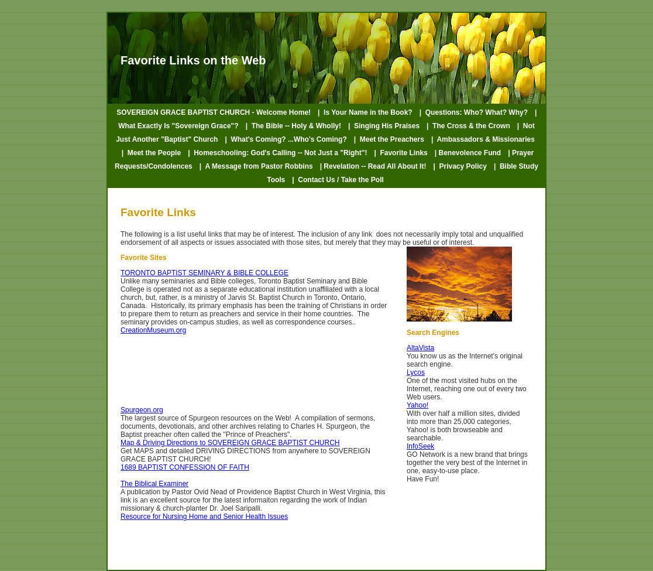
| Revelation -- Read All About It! (373, 166)
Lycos (416, 372)
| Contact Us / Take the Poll (338, 180)
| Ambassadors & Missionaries (483, 139)
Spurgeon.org (142, 410)
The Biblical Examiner (154, 484)
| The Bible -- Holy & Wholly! (293, 126)
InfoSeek (420, 446)
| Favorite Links (400, 153)
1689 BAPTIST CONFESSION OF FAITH (185, 467)
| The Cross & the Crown (468, 126)
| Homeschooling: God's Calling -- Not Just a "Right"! (277, 153)
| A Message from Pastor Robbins (256, 166)
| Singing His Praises (384, 126)
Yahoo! (417, 405)
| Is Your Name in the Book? (365, 112)
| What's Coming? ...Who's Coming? (285, 139)
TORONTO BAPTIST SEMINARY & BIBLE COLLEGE (204, 273)
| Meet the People (151, 153)
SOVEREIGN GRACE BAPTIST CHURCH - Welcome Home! (213, 112)
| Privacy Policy (459, 166)
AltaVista (420, 348)
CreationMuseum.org (153, 330)
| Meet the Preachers (389, 139)
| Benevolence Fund (468, 153)
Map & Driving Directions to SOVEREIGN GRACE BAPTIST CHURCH (230, 443)
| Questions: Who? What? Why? (474, 112)
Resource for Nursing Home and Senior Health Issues (204, 516)
